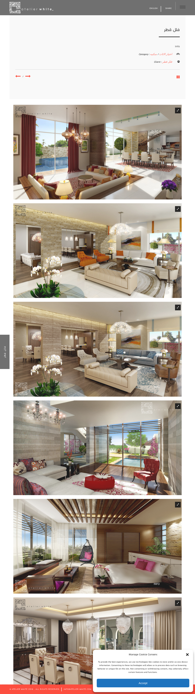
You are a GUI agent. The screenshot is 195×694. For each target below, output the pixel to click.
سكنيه (153, 54)
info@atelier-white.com (78, 689)
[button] (187, 654)
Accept (143, 683)
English (153, 8)
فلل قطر (167, 61)
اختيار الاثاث (165, 54)
